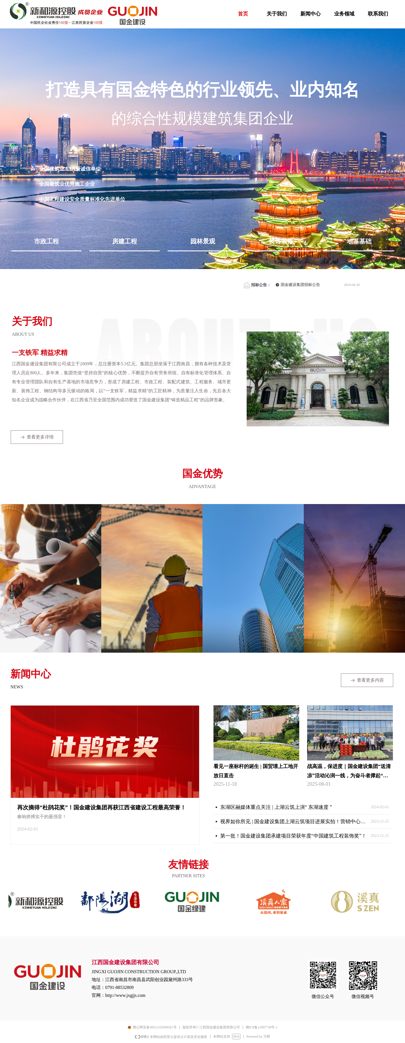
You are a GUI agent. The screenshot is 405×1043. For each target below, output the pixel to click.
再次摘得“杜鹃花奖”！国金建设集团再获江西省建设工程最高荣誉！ (101, 807)
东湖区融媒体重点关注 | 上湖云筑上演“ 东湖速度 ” (276, 807)
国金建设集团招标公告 (300, 285)
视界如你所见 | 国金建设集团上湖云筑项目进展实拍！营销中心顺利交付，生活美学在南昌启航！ (294, 821)
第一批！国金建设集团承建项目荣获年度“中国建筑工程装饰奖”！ (293, 836)
